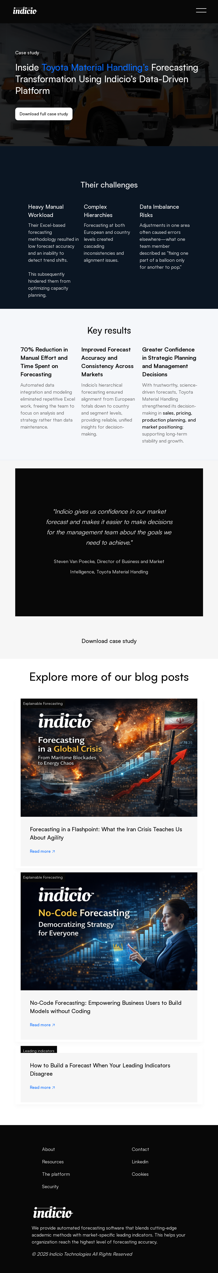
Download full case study (44, 113)
